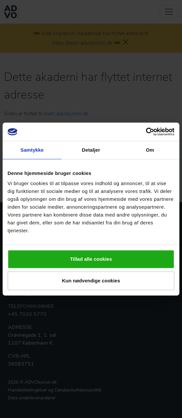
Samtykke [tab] (32, 150)
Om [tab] (150, 150)
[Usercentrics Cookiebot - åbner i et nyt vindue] (145, 131)
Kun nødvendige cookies (91, 280)
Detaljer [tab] (91, 150)
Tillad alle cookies (91, 259)
